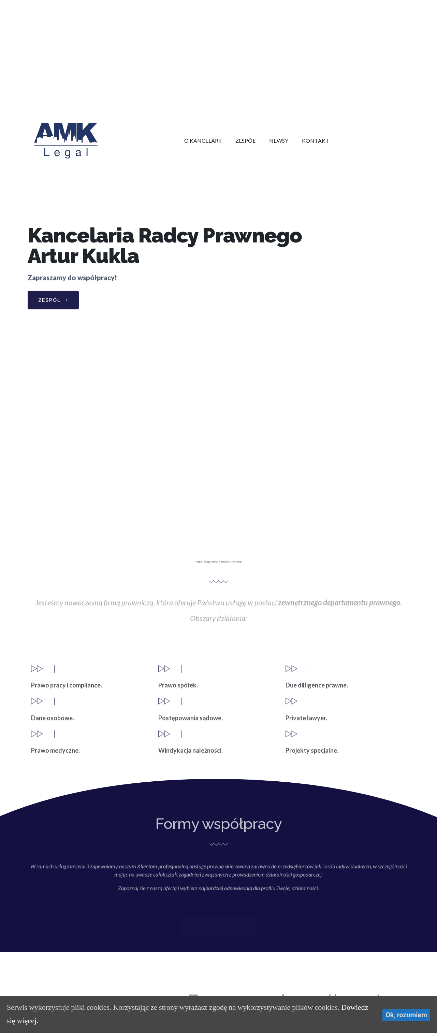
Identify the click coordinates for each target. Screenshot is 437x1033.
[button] (53, 303)
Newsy (278, 140)
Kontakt (315, 140)
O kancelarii (203, 140)
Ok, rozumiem (406, 1015)
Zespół (245, 140)
